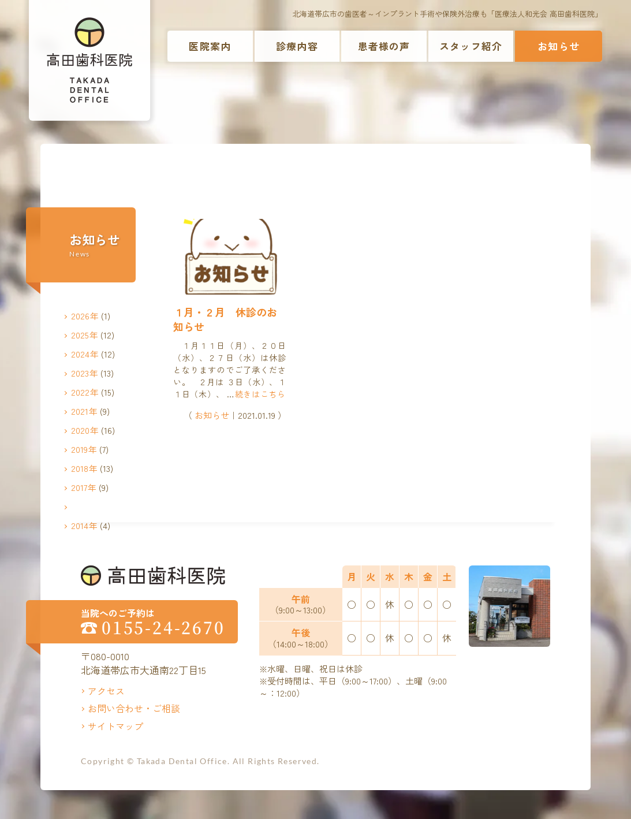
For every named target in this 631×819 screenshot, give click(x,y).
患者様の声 (384, 46)
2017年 (83, 487)
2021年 (84, 411)
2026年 (85, 316)
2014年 (84, 525)
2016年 (84, 506)
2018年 (84, 468)
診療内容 (297, 46)
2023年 (84, 373)
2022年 (85, 392)
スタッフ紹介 (470, 46)
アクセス (106, 691)
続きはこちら (260, 394)
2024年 (85, 354)
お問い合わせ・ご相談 (134, 708)
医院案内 (210, 46)
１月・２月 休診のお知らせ (225, 319)
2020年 (85, 430)
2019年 (84, 449)
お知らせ (558, 46)
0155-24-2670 (163, 627)
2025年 (84, 335)
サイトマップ (115, 726)
